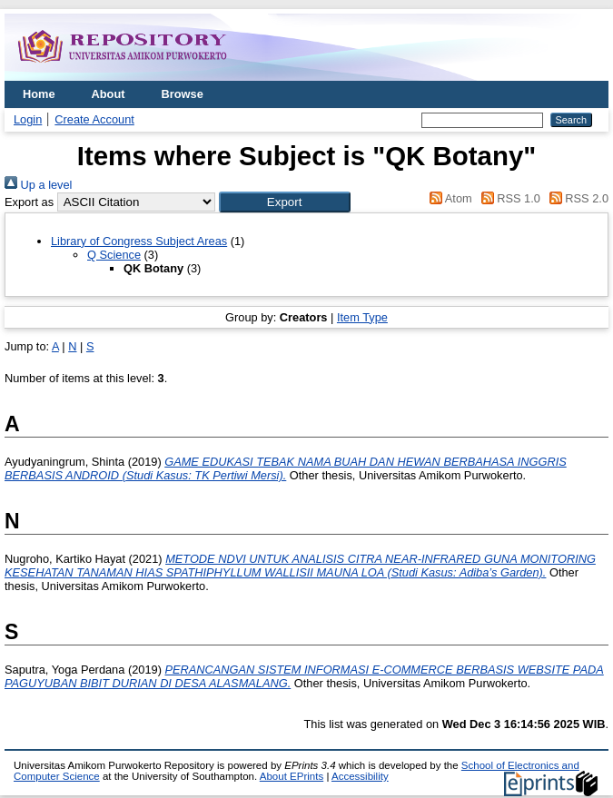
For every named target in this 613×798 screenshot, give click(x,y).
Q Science (114, 254)
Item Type (362, 317)
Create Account (94, 119)
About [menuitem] (108, 94)
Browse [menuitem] (182, 94)
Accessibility (360, 776)
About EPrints (291, 776)
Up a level (38, 185)
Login (28, 119)
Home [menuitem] (39, 94)
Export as (29, 202)
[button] (285, 202)
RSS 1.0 (507, 198)
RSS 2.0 (575, 198)
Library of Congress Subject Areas (139, 241)
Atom (448, 198)
